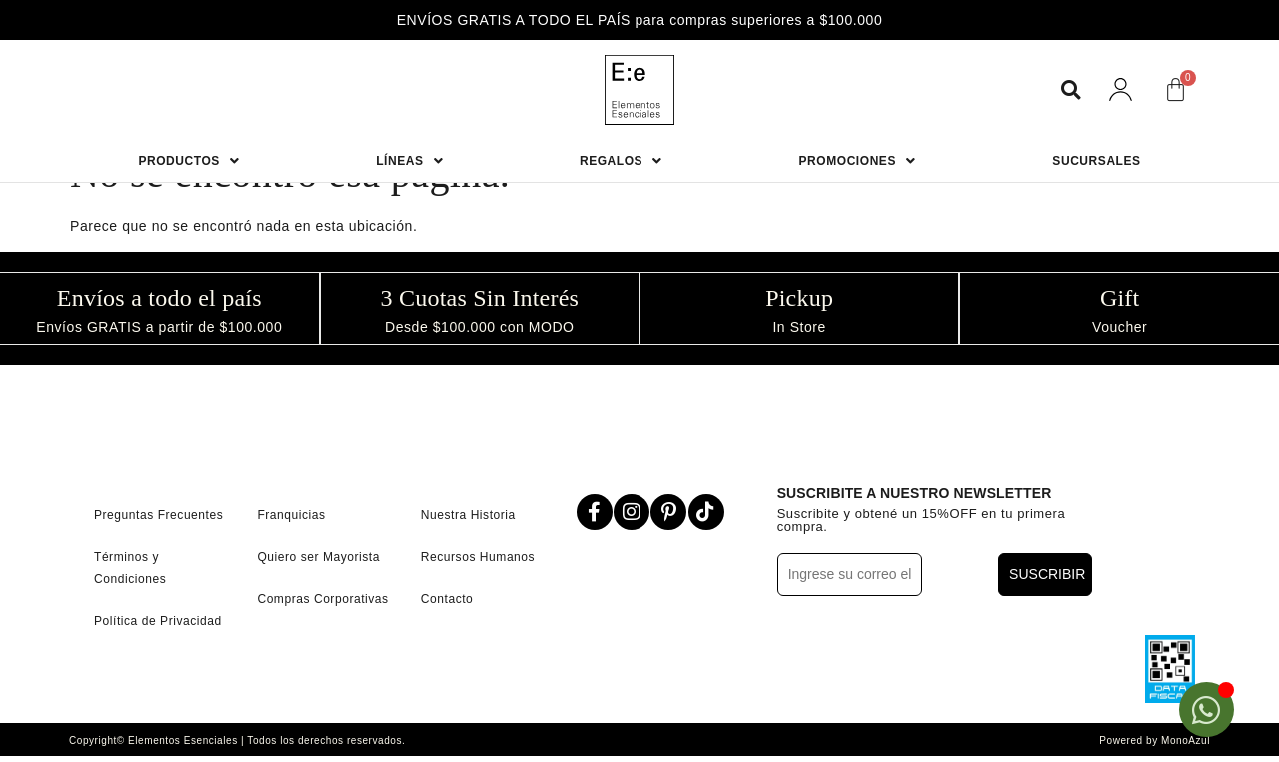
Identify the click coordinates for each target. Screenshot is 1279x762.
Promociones (857, 161)
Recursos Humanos (478, 555)
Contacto (447, 597)
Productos (188, 161)
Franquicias (291, 513)
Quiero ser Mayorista (318, 555)
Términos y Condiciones (130, 566)
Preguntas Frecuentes (158, 513)
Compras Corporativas (322, 597)
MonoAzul (1185, 738)
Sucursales (1096, 161)
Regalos (621, 161)
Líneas (409, 161)
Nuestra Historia (468, 513)
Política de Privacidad (158, 619)
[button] (1070, 89)
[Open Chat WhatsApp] (1206, 709)
